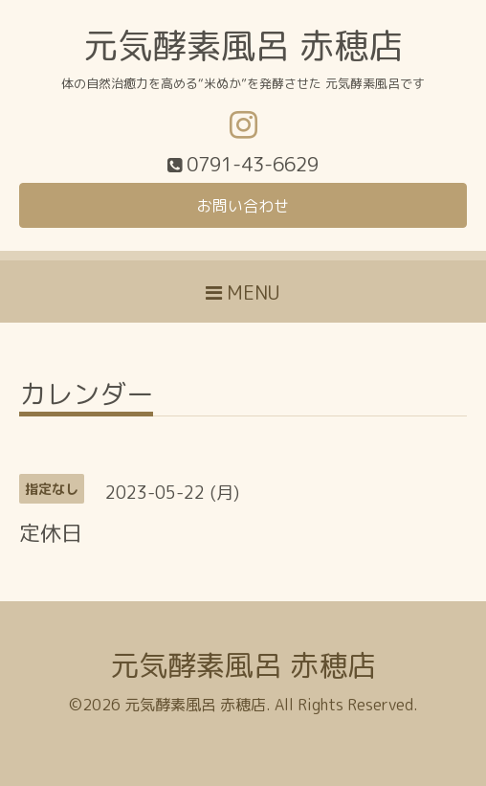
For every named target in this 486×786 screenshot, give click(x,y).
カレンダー (86, 397)
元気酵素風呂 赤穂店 (243, 45)
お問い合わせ (243, 205)
